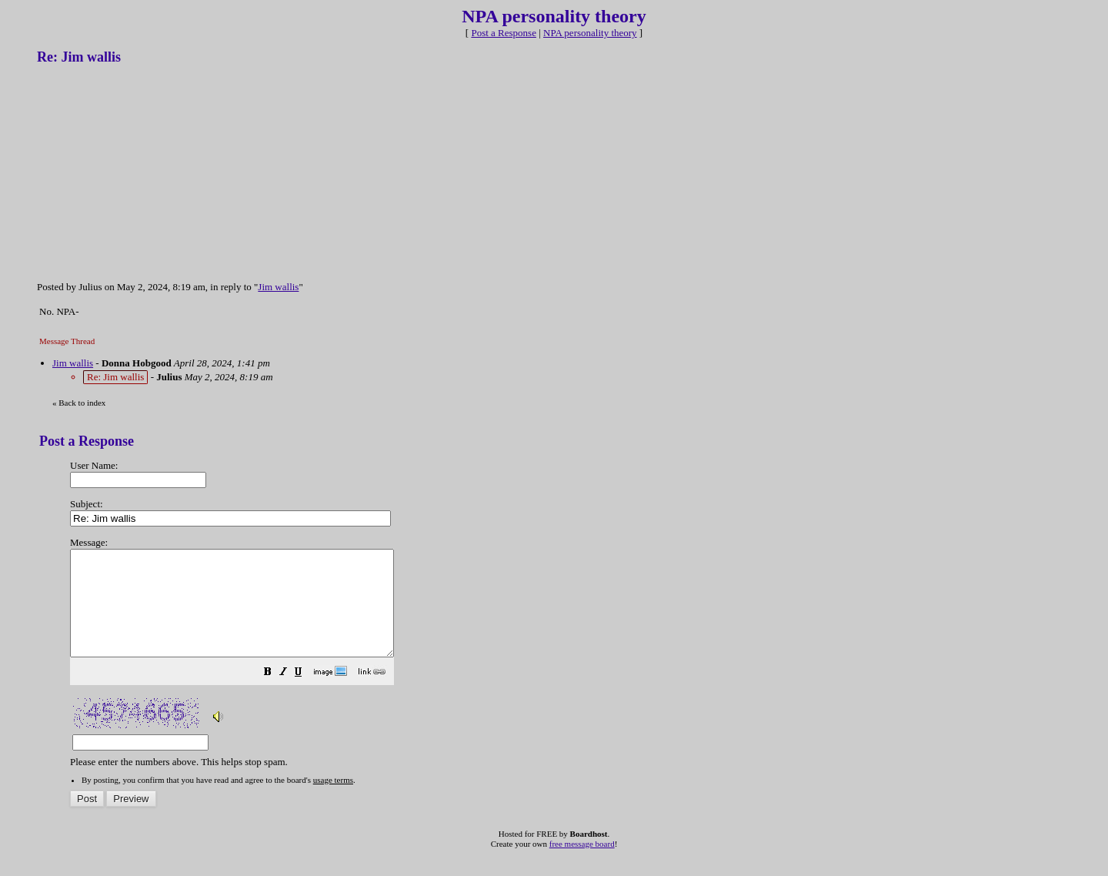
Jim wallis (278, 287)
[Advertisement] (152, 171)
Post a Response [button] (503, 32)
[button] (306, 694)
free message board (582, 864)
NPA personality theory (590, 32)
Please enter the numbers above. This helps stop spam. (579, 644)
